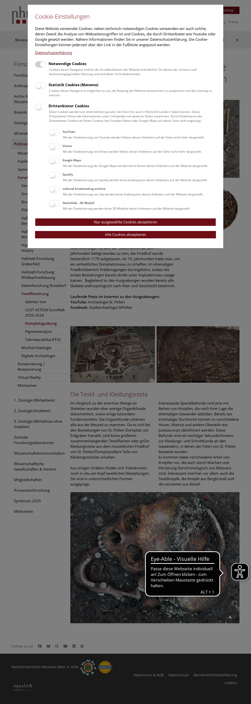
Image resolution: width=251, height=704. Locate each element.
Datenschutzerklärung (53, 52)
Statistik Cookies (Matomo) (73, 84)
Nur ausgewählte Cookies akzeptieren (125, 221)
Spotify (68, 174)
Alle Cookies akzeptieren (125, 234)
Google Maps (72, 160)
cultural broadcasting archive (84, 189)
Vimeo (67, 146)
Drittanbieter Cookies (69, 105)
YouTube (69, 132)
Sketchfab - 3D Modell (78, 203)
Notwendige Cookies (67, 63)
